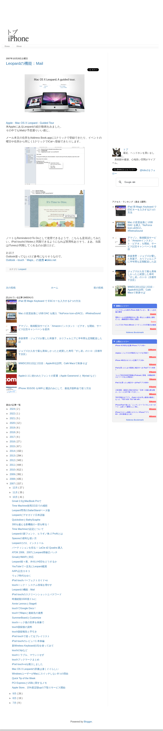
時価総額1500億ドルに (24, 599)
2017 (13, 437)
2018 (13, 432)
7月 (15, 703)
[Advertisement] (90, 22)
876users (152, 372)
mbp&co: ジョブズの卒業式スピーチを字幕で (131, 353)
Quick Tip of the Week (23, 678)
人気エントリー (121, 341)
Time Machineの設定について (28, 529)
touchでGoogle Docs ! (23, 608)
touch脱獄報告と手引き (24, 631)
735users (152, 379)
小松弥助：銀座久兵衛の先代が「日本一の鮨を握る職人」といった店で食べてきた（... (135, 391)
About (19, 46)
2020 (13, 423)
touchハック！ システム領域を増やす (32, 585)
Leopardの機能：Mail (24, 63)
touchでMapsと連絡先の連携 (27, 613)
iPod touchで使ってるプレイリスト (31, 636)
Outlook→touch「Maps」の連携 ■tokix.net (31, 260)
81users (153, 329)
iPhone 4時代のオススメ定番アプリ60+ (129, 360)
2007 (13, 483)
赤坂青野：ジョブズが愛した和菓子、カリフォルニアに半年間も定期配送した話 (142, 259)
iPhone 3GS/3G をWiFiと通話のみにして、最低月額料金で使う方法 (54, 388)
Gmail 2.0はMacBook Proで (26, 501)
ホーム (54, 287)
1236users (152, 350)
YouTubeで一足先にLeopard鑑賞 (29, 566)
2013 (13, 455)
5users (153, 321)
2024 (13, 409)
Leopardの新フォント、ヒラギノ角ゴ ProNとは (37, 533)
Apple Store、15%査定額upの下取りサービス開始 (38, 687)
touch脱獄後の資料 (22, 627)
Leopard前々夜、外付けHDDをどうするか (34, 561)
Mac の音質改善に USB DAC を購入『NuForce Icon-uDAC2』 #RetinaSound (59, 313)
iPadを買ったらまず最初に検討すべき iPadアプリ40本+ (135, 369)
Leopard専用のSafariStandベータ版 (31, 510)
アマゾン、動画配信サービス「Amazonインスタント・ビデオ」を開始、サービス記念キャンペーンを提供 (142, 243)
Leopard (22, 269)
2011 (13, 465)
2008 (13, 479)
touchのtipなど (20, 650)
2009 (13, 474)
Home (7, 46)
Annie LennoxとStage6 (24, 603)
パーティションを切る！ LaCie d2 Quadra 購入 (37, 547)
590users (152, 394)
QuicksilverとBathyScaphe (26, 519)
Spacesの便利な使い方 (24, 538)
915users (152, 364)
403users (152, 416)
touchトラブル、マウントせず (28, 655)
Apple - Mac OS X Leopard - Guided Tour (30, 122)
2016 (13, 441)
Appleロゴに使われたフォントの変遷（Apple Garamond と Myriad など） (57, 375)
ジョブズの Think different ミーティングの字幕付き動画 (135, 325)
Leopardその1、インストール (28, 543)
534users (152, 401)
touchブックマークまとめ (25, 659)
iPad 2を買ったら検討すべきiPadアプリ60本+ (132, 382)
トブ (125, 149)
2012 (13, 460)
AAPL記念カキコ (21, 571)
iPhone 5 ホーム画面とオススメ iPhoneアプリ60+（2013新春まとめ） (132, 413)
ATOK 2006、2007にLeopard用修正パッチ (34, 552)
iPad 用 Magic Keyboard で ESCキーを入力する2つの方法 (49, 301)
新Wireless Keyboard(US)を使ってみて (33, 645)
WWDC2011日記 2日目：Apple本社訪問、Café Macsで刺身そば (52, 363)
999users (152, 357)
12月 (15, 487)
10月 (15, 497)
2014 (13, 451)
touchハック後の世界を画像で (28, 622)
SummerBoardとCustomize (26, 617)
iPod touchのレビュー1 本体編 (28, 641)
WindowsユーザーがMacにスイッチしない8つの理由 (40, 673)
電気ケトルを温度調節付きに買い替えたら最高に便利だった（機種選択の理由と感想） (135, 318)
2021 (13, 418)
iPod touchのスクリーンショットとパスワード (37, 594)
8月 (15, 698)
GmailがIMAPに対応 (23, 557)
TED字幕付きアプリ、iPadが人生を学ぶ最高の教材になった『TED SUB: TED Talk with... (135, 398)
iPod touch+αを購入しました (27, 664)
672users (152, 387)
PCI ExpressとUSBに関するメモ (29, 683)
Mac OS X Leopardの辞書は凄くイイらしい (35, 669)
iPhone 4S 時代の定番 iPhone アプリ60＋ (130, 345)
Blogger (88, 721)
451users (152, 409)
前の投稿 (98, 287)
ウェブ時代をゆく (21, 575)
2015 (13, 446)
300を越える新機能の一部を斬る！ (30, 524)
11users (153, 314)
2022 (13, 413)
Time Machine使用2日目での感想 (29, 505)
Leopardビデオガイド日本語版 (28, 515)
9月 (15, 693)
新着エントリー (121, 306)
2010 (13, 469)
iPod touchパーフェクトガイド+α (30, 580)
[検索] (136, 182)
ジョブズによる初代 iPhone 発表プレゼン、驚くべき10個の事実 (135, 311)
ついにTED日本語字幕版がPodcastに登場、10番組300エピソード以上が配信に (135, 376)
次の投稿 (11, 287)
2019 (13, 427)
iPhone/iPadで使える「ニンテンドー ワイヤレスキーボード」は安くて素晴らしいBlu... (135, 406)
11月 (15, 492)
